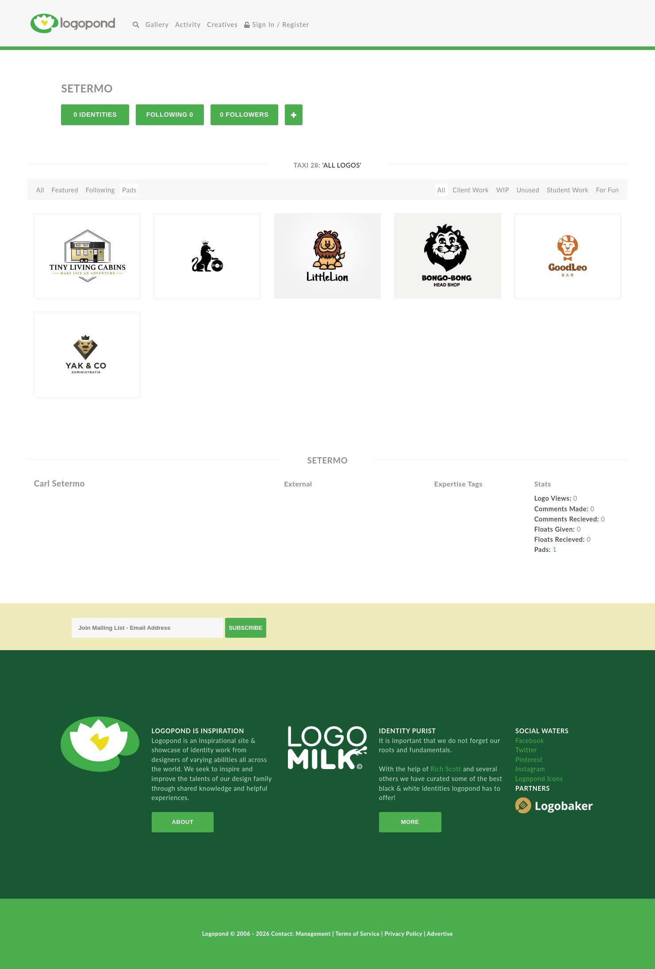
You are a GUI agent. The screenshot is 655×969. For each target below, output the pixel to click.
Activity (188, 24)
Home (80, 23)
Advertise (440, 934)
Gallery (157, 24)
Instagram (530, 769)
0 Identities (95, 114)
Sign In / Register (277, 24)
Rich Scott (446, 769)
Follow (294, 114)
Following (100, 190)
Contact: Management (301, 934)
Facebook (529, 740)
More (410, 822)
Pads (129, 190)
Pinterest (529, 759)
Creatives (222, 24)
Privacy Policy (404, 934)
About (183, 822)
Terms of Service (358, 934)
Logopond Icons (539, 778)
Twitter (526, 750)
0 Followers (244, 114)
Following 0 (169, 114)
